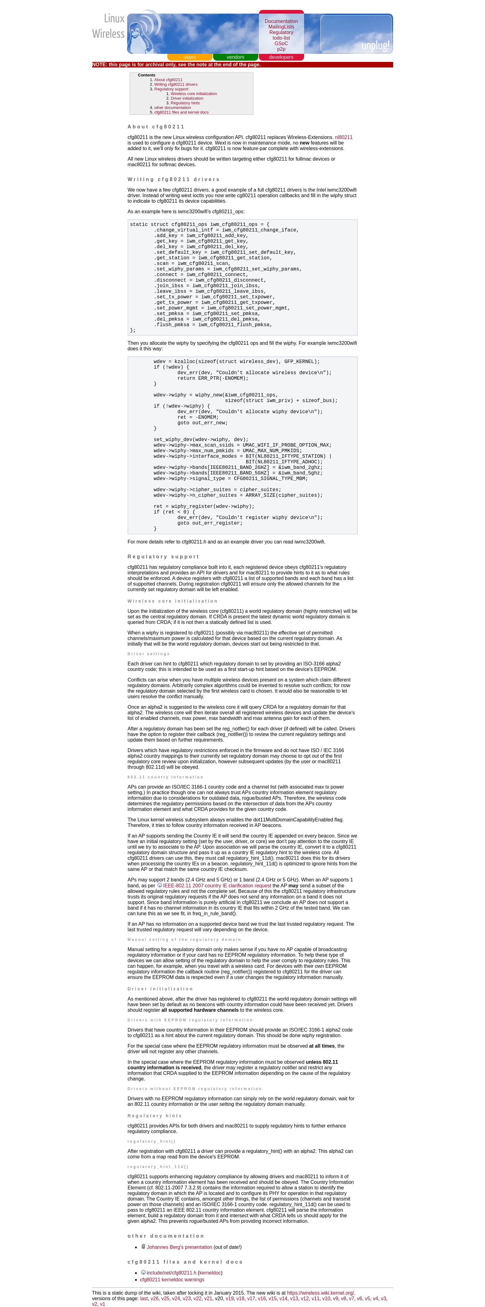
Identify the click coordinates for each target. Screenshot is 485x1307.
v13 (294, 1298)
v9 (335, 1298)
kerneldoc (210, 1272)
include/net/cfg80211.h (171, 1272)
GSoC (281, 43)
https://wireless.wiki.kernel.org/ (320, 1293)
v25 (165, 1298)
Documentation (281, 21)
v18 (240, 1298)
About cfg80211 (168, 79)
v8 (343, 1298)
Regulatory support (171, 89)
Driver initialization (187, 98)
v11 (315, 1298)
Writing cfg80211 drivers (176, 84)
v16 (262, 1298)
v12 (305, 1298)
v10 (326, 1298)
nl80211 (344, 137)
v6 (359, 1298)
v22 (198, 1298)
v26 (155, 1298)
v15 (273, 1298)
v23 (187, 1298)
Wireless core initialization (194, 93)
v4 (375, 1298)
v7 (351, 1298)
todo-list (281, 38)
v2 (94, 1304)
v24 (176, 1298)
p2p (281, 49)
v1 (102, 1304)
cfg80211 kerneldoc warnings (172, 1279)
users (190, 57)
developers (281, 57)
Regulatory (281, 32)
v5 (367, 1298)
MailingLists (281, 26)
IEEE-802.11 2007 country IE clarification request (217, 885)
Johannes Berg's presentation (179, 1247)
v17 (251, 1298)
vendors (235, 57)
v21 (208, 1298)
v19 (230, 1298)
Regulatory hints (185, 103)
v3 (383, 1298)
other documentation (172, 107)
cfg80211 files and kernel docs (181, 112)
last (144, 1298)
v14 (283, 1298)
